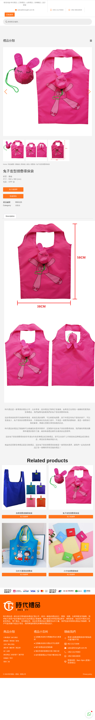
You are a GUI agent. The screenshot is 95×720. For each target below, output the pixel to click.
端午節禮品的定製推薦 (43, 647)
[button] (89, 91)
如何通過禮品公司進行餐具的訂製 (48, 655)
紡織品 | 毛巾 (8, 658)
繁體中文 (87, 14)
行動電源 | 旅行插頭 (11, 637)
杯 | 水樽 (7, 651)
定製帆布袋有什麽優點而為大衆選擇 (47, 638)
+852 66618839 (29, 10)
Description (10, 216)
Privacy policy (87, 674)
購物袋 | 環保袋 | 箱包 (22, 164)
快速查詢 (13, 196)
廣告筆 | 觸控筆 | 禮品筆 (12, 648)
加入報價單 (13, 189)
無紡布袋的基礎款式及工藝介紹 (47, 651)
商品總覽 (11, 164)
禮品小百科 (41, 631)
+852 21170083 (11, 10)
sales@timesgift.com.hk (70, 3)
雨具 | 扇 (7, 661)
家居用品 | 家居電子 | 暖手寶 (14, 655)
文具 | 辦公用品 (9, 644)
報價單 (45, 10)
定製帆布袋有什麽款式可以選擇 (47, 643)
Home (5, 164)
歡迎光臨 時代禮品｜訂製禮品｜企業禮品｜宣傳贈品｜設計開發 (25, 4)
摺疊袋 (33, 164)
